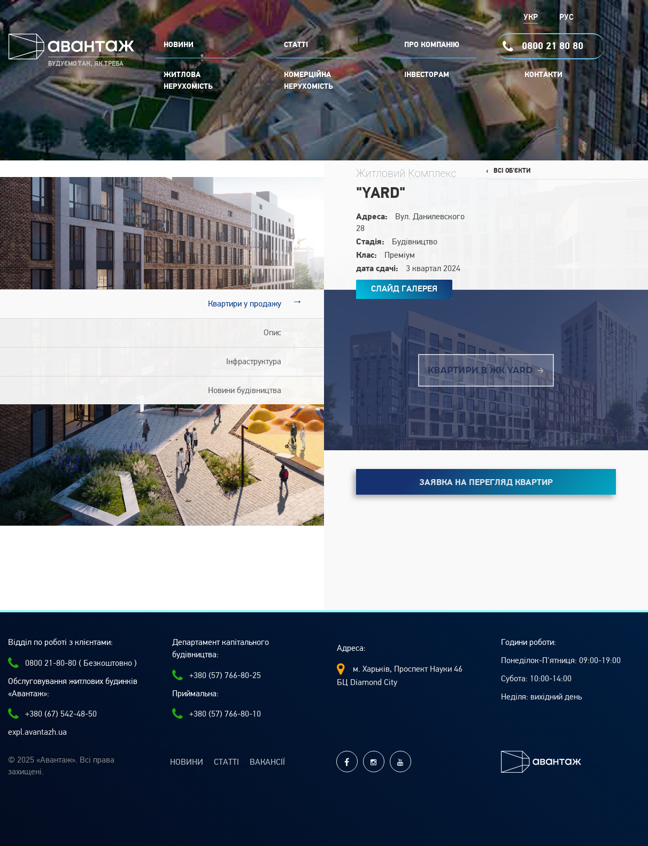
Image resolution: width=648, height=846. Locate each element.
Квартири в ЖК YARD (486, 370)
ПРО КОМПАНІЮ (431, 45)
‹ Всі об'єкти (508, 171)
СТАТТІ (296, 45)
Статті (226, 762)
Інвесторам (426, 75)
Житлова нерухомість (188, 80)
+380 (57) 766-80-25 (216, 675)
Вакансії (267, 762)
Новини (186, 762)
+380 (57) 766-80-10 (216, 713)
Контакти (543, 75)
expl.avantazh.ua (37, 732)
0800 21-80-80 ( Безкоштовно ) (72, 663)
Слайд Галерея (404, 288)
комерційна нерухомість (308, 80)
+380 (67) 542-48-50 (52, 713)
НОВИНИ (179, 45)
